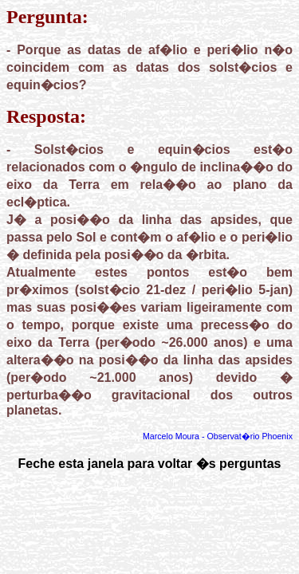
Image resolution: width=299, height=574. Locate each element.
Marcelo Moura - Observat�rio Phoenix (218, 436)
